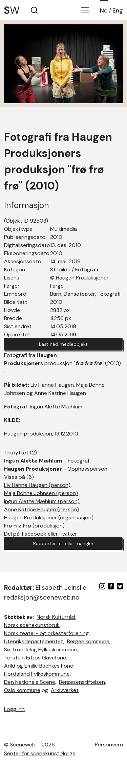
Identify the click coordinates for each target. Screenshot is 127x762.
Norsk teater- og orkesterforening (46, 633)
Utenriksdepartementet (33, 641)
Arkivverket (65, 690)
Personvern (109, 744)
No (104, 10)
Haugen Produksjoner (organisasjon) (48, 517)
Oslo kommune (22, 690)
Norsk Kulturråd (56, 617)
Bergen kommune (88, 641)
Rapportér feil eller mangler (63, 543)
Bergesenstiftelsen (82, 682)
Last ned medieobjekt (63, 344)
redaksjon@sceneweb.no (42, 597)
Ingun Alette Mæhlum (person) (42, 501)
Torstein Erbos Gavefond (35, 657)
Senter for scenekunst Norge (40, 753)
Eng (117, 10)
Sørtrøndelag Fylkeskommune (40, 649)
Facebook (34, 533)
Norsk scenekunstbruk (32, 625)
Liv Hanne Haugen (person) (37, 485)
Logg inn (14, 709)
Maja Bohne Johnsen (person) (41, 493)
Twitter (68, 533)
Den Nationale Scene (29, 682)
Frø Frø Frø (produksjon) (34, 525)
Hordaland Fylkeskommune (37, 673)
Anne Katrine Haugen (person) (41, 509)
